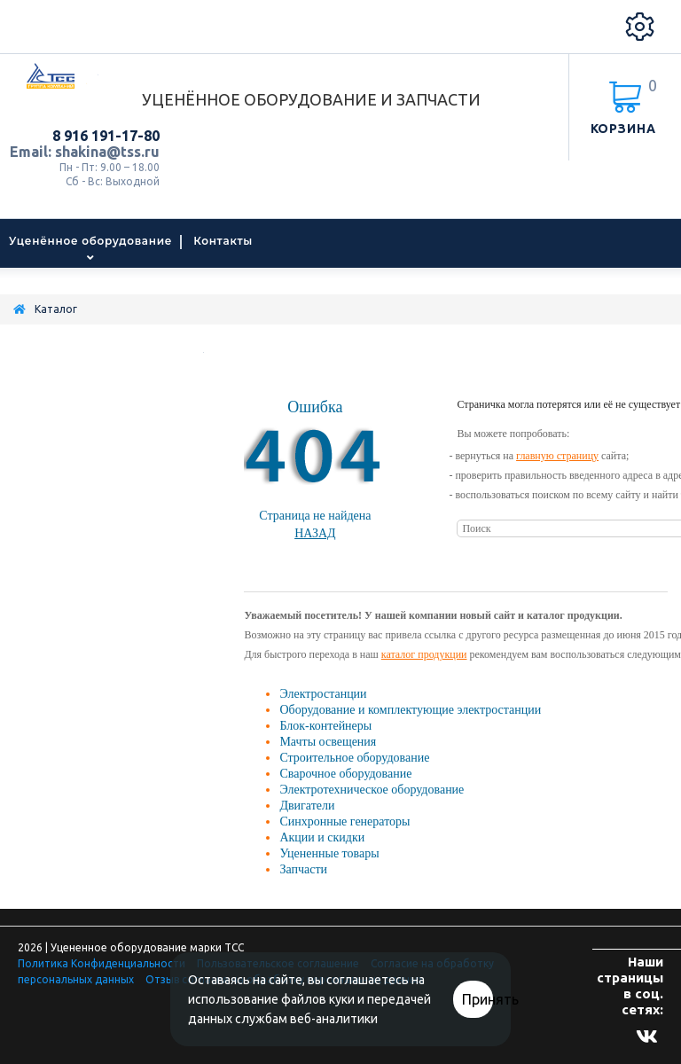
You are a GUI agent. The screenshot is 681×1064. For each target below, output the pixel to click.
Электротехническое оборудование (371, 789)
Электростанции (322, 693)
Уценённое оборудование (90, 240)
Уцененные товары (329, 853)
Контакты (223, 240)
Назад (315, 533)
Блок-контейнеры (325, 725)
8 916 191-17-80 (106, 136)
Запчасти (303, 869)
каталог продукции (424, 654)
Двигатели (306, 805)
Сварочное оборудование (345, 773)
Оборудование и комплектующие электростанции (410, 709)
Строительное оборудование (354, 757)
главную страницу (557, 456)
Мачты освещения (327, 741)
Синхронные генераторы (344, 821)
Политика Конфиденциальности (101, 963)
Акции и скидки (321, 837)
